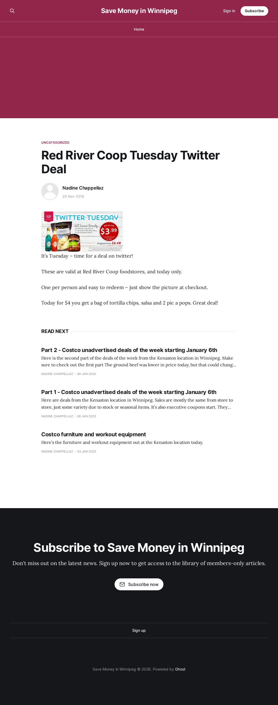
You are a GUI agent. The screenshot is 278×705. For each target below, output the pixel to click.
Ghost (180, 669)
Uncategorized (55, 142)
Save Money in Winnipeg (139, 11)
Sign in (229, 10)
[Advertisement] (139, 78)
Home (139, 29)
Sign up (139, 630)
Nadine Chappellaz (83, 188)
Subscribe (254, 10)
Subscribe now (139, 584)
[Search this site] (12, 11)
